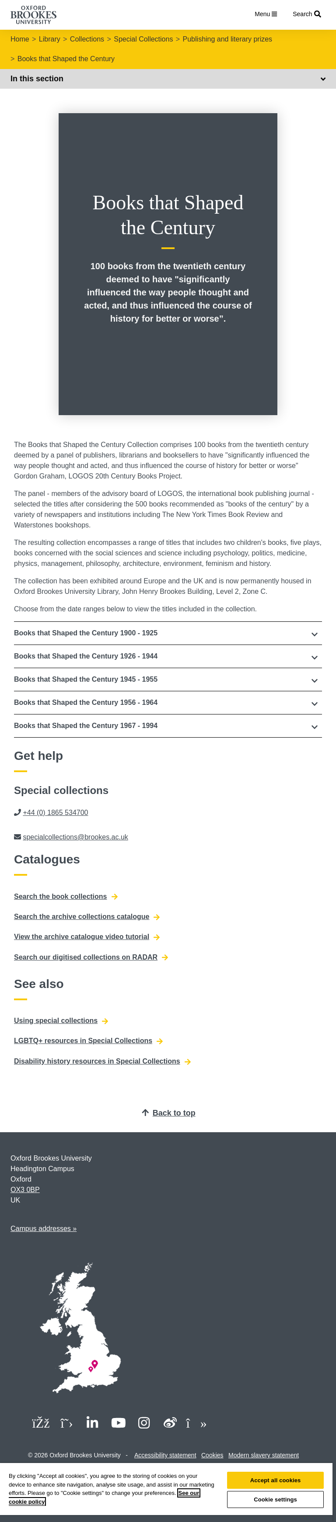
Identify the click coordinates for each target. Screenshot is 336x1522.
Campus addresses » (43, 1228)
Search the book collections (66, 897)
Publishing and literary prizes (228, 39)
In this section (168, 78)
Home (19, 39)
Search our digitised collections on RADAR (91, 957)
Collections (87, 39)
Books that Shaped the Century (66, 58)
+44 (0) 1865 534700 (55, 812)
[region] (166, 1492)
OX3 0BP (25, 1189)
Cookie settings (275, 1499)
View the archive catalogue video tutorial (87, 937)
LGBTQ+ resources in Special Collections (88, 1041)
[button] (168, 633)
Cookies (212, 1455)
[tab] (168, 633)
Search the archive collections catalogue (87, 917)
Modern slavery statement (263, 1455)
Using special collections (61, 1021)
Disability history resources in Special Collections (102, 1061)
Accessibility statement (165, 1455)
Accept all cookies (275, 1480)
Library (49, 39)
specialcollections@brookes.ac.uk (75, 837)
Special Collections (143, 39)
